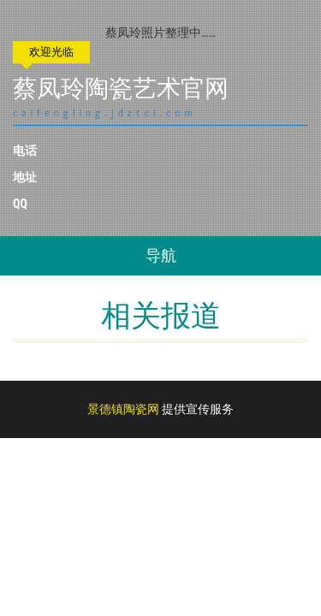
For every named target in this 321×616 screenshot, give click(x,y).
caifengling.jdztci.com (105, 113)
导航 (161, 255)
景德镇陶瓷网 (123, 409)
